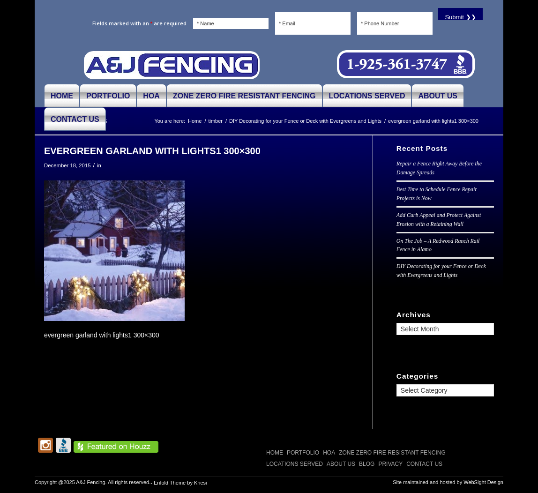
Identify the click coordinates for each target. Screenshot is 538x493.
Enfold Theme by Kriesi (180, 483)
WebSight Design (483, 482)
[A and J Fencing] (172, 64)
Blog (366, 464)
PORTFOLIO (303, 452)
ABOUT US (341, 464)
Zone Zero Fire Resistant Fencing (392, 452)
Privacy (390, 464)
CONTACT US (424, 464)
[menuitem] (62, 95)
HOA (329, 452)
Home (274, 452)
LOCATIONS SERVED (294, 464)
